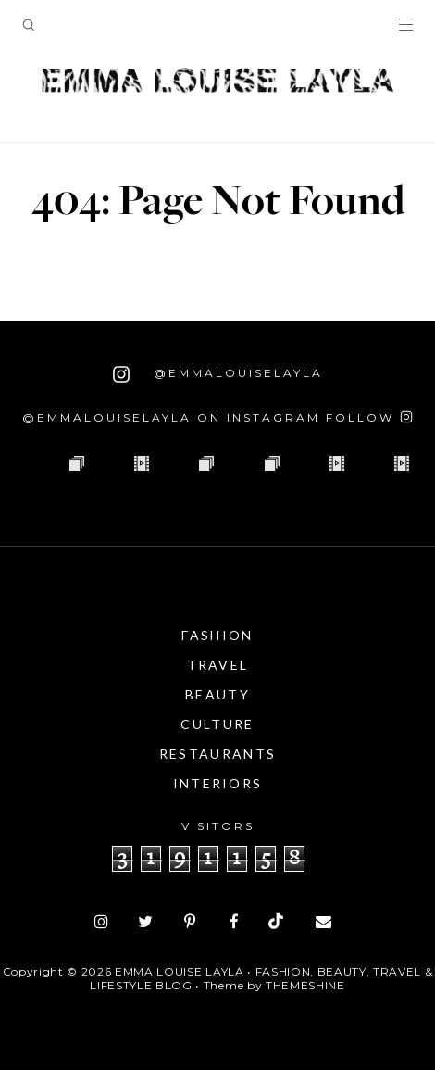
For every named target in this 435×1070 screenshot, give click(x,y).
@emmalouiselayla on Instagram (171, 417)
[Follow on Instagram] (369, 417)
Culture (217, 724)
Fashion (217, 635)
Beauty (217, 694)
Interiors (218, 783)
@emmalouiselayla (218, 374)
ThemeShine (305, 985)
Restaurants (217, 754)
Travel (218, 665)
